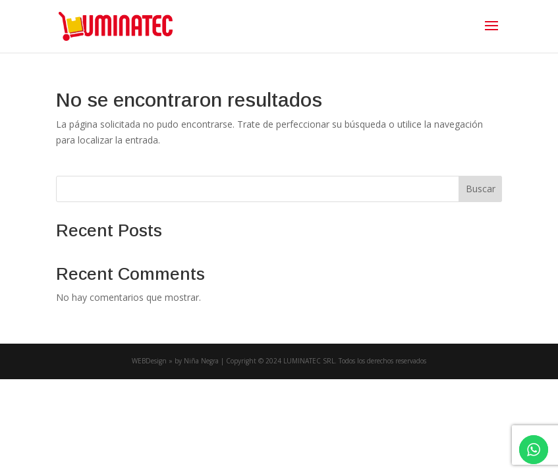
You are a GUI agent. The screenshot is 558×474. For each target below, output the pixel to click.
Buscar (480, 188)
